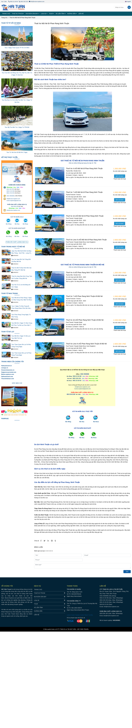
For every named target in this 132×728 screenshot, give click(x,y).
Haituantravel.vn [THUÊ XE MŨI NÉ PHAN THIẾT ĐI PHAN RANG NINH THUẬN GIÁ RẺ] (6, 365)
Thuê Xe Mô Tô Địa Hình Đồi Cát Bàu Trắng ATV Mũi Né (21, 269)
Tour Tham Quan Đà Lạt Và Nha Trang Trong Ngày (21, 345)
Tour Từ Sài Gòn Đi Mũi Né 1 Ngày (16, 152)
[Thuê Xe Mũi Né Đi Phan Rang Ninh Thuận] (13, 7)
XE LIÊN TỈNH (61, 13)
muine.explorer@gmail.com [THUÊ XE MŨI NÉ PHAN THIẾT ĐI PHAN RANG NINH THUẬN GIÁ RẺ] (82, 388)
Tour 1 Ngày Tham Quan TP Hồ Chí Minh (17, 47)
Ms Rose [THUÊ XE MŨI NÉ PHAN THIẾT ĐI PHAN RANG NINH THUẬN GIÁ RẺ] (96, 421)
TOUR (51, 13)
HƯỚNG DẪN (72, 13)
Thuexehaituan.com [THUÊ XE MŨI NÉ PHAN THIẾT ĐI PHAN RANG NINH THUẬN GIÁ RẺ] (7, 378)
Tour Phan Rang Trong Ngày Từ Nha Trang (21, 316)
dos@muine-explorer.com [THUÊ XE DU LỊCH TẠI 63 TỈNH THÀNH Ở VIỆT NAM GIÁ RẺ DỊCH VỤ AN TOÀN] (13, 210)
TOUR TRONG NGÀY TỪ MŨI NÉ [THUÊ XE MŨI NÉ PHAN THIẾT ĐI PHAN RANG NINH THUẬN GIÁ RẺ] (13, 247)
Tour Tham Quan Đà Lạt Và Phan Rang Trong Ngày (21, 354)
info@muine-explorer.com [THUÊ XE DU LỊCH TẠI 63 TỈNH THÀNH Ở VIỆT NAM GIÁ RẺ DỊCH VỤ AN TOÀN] (13, 198)
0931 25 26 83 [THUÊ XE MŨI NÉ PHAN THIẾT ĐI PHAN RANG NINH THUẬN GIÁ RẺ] (77, 380)
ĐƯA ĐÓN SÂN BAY (32, 13)
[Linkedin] (48, 541)
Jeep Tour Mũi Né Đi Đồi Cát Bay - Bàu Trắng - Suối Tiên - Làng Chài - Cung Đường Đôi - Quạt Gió (21, 252)
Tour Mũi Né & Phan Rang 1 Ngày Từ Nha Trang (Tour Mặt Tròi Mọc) (21, 299)
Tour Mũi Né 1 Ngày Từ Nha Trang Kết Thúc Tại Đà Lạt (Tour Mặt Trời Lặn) (21, 324)
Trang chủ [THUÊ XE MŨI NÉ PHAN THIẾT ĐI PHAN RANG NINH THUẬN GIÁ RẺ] (4, 17)
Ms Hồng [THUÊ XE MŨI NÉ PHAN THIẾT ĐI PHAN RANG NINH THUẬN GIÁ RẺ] (68, 421)
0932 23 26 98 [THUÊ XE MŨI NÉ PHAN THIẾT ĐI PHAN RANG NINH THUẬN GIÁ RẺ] (13, 1)
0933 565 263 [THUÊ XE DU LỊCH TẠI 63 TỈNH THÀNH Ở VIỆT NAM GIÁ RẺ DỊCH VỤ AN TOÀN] (14, 206)
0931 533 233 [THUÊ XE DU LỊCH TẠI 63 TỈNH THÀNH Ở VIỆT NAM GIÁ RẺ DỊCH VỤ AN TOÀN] (10, 189)
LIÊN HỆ (81, 13)
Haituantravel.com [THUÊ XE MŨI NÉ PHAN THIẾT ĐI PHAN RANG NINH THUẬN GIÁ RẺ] (7, 376)
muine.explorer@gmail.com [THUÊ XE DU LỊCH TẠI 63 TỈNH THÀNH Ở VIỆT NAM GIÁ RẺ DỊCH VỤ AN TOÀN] (14, 200)
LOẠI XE (44, 13)
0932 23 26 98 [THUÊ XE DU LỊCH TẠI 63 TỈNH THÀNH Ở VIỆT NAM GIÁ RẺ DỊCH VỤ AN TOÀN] (10, 191)
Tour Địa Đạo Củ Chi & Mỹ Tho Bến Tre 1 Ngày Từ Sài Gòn (17, 101)
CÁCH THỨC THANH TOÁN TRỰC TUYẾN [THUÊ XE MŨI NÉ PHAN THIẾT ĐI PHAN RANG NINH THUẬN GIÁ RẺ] (80, 615)
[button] (128, 1)
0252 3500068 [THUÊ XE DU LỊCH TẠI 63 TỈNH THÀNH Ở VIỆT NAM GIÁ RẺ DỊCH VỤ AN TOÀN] (10, 196)
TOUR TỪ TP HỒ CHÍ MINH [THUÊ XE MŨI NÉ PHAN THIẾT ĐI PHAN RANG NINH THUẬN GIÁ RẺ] (11, 23)
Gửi (127, 571)
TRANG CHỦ (6, 13)
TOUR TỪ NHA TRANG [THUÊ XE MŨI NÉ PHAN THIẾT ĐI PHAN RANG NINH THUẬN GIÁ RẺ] (9, 293)
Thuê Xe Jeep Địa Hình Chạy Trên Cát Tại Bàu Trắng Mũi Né (21, 277)
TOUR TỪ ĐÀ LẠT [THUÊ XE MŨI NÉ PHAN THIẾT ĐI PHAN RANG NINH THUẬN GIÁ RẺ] (7, 332)
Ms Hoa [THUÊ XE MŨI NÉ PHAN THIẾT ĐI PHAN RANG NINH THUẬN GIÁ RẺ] (81, 421)
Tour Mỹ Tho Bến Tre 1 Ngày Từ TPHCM (17, 127)
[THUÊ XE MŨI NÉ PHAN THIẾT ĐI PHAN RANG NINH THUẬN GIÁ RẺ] (119, 176)
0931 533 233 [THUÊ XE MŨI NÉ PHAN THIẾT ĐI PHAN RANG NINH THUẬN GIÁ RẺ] (23, 1)
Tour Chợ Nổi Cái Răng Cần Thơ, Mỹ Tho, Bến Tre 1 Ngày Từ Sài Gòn (17, 74)
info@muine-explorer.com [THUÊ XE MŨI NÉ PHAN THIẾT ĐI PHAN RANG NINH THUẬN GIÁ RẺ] (36, 1)
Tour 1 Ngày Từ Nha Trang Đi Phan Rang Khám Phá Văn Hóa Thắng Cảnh (20, 307)
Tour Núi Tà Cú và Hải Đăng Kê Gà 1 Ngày (20, 286)
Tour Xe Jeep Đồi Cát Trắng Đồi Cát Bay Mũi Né (21, 260)
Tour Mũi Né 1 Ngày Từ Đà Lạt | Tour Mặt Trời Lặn (21, 337)
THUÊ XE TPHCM (18, 13)
